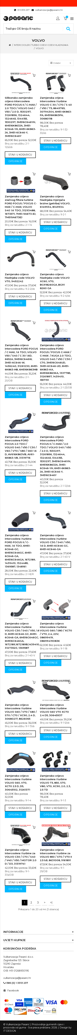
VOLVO (40, 48)
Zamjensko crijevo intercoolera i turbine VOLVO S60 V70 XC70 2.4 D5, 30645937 (54, 710)
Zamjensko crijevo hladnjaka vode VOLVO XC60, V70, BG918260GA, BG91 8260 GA (55, 281)
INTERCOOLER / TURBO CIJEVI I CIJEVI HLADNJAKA (41, 45)
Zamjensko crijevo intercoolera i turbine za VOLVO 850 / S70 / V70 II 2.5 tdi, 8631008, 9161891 (56, 855)
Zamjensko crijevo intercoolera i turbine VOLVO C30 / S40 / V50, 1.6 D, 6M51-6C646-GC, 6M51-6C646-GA (55, 542)
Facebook (13, 990)
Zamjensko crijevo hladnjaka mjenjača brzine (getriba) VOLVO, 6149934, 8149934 (55, 201)
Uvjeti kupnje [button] (38, 940)
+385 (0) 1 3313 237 (15, 982)
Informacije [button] (38, 932)
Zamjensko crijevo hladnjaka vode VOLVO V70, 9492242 (20, 278)
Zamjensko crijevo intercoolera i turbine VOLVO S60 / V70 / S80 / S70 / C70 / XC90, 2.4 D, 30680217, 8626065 (21, 711)
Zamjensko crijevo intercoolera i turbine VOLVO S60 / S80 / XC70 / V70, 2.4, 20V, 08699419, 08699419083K (56, 632)
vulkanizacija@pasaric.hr (49, 10)
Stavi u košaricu (20, 154)
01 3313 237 (23, 10)
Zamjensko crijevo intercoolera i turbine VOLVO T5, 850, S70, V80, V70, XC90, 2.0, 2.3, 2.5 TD (55, 782)
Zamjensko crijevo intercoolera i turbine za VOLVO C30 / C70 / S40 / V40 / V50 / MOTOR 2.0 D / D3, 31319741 (20, 856)
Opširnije (15, 161)
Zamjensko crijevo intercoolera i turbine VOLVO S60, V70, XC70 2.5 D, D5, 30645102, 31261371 (18, 782)
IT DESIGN (9, 1030)
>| (51, 902)
